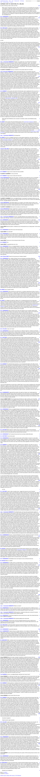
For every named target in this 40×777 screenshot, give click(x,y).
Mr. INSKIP (2, 121)
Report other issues (10, 775)
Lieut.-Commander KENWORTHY (6, 71)
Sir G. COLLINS (3, 328)
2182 (39, 256)
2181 (39, 219)
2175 (39, 47)
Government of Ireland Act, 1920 (11, 98)
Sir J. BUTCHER (3, 337)
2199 (39, 743)
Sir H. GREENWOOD (4, 16)
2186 (39, 368)
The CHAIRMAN (3, 674)
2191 (39, 508)
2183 (39, 282)
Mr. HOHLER (2, 548)
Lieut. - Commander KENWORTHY (7, 61)
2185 (39, 342)
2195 (39, 629)
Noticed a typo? (3, 775)
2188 (39, 425)
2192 (39, 536)
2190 (39, 480)
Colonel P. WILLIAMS (4, 148)
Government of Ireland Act (29, 121)
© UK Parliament (18, 775)
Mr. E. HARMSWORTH (4, 392)
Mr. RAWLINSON (3, 640)
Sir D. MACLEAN (3, 624)
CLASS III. (5, 772)
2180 (39, 189)
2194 (39, 594)
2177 (39, 102)
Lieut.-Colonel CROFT (4, 256)
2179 (39, 159)
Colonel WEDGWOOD (4, 177)
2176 (39, 76)
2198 (39, 713)
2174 (39, 17)
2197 (39, 685)
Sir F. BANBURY (3, 91)
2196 (39, 657)
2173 (39, 5)
